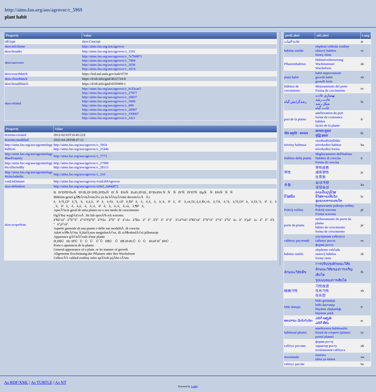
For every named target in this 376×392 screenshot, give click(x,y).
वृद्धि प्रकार (321, 136)
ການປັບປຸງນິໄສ (325, 192)
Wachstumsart (324, 64)
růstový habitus (325, 50)
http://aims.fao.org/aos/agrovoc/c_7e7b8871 (112, 56)
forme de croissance (329, 117)
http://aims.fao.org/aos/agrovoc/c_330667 (110, 114)
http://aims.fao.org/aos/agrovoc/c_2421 (108, 118)
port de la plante (295, 119)
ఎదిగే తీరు (322, 323)
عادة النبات (292, 41)
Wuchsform (323, 68)
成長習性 (322, 172)
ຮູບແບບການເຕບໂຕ (328, 201)
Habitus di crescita (328, 158)
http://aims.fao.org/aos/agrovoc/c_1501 (108, 51)
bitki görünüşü (325, 300)
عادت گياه (322, 108)
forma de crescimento (330, 231)
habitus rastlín (293, 254)
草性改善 (322, 167)
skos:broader (13, 51)
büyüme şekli (324, 313)
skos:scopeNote (15, 225)
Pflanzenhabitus (295, 64)
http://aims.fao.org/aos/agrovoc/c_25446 (81, 149)
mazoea (320, 355)
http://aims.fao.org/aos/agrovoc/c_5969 (43, 10)
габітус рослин (295, 346)
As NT (60, 382)
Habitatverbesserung (329, 60)
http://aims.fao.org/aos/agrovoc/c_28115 (81, 167)
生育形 (320, 177)
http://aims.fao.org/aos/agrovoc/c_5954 (80, 145)
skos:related (13, 103)
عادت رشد (322, 100)
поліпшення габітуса (330, 350)
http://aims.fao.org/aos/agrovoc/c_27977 (109, 93)
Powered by (184, 386)
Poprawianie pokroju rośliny (334, 205)
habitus (320, 121)
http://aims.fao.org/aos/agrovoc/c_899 (108, 105)
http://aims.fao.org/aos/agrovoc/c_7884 (108, 60)
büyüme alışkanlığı (328, 309)
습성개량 (322, 182)
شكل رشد (322, 104)
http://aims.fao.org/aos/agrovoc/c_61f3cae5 (111, 89)
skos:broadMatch (16, 84)
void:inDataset (15, 181)
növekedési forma (327, 149)
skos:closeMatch (16, 79)
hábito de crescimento (330, 227)
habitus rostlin (293, 50)
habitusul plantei (295, 332)
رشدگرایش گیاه (295, 102)
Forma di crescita (327, 162)
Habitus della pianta (297, 158)
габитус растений (296, 240)
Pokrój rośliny (293, 210)
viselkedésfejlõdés (327, 140)
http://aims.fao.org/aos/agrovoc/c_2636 (108, 65)
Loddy (194, 386)
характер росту (326, 346)
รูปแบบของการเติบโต (330, 280)
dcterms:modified (17, 140)
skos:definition (15, 186)
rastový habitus (325, 254)
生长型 (320, 295)
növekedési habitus (328, 145)
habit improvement (328, 73)
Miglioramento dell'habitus (333, 154)
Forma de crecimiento (330, 90)
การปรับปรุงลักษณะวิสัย (332, 264)
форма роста (324, 245)
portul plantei (324, 336)
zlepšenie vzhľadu (327, 250)
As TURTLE (41, 382)
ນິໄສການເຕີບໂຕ (326, 196)
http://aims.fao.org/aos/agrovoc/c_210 (79, 174)
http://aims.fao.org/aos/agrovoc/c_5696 (108, 101)
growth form (323, 81)
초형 (287, 185)
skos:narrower (14, 62)
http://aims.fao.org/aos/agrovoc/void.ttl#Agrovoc (87, 181)
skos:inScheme (15, 46)
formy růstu (323, 55)
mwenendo (291, 357)
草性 (287, 172)
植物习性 (291, 291)
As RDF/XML (16, 382)
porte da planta (294, 225)
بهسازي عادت (325, 95)
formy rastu (323, 258)
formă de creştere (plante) (332, 332)
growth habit (324, 77)
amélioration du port (329, 113)
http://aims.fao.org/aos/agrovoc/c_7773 (80, 156)
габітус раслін (294, 364)
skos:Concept (91, 41)
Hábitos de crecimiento (292, 88)
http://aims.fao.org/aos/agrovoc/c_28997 (109, 109)
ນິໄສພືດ (289, 196)
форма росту (324, 341)
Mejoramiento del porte (331, 86)
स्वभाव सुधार (323, 131)
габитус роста (325, 240)
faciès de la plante (327, 125)
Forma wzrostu (325, 214)
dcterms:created (15, 135)
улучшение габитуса (330, 236)
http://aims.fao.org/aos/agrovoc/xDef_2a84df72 (86, 186)
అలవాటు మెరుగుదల (298, 320)
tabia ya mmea (325, 359)
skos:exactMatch (16, 74)
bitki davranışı (325, 305)
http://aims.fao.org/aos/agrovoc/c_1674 (108, 69)
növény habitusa (295, 145)
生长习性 (322, 291)
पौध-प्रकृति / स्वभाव (296, 133)
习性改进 (322, 286)
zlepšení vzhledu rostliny (332, 46)
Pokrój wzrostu (325, 210)
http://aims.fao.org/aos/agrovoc (103, 46)
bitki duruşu (292, 307)
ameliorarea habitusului (331, 328)
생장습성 (322, 187)
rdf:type (10, 41)
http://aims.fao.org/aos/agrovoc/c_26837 (109, 97)
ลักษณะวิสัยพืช (295, 272)
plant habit (291, 77)
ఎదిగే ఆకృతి (323, 318)
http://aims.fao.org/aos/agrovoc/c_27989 (81, 163)
